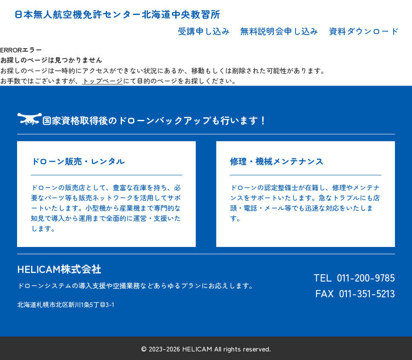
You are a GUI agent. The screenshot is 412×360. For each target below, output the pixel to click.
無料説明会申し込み (279, 30)
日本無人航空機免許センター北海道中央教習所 (117, 13)
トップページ (102, 80)
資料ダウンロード (363, 30)
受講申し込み (204, 30)
